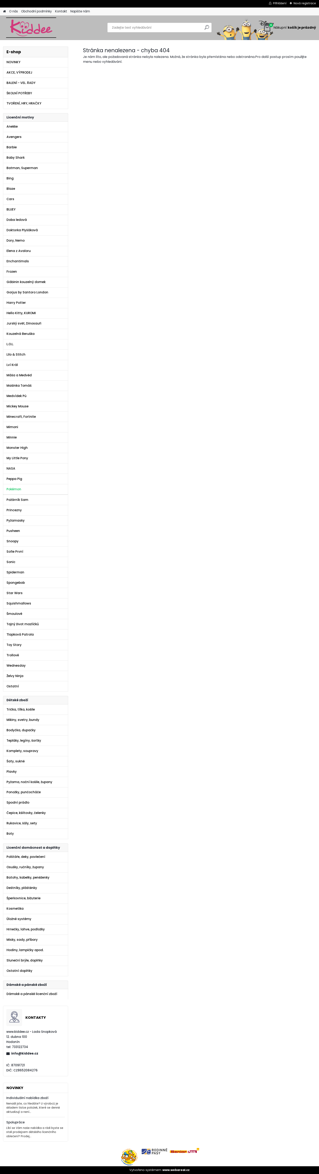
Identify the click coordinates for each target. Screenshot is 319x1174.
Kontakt (61, 11)
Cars (10, 199)
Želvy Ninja (15, 676)
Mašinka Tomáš (19, 385)
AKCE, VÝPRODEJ (19, 72)
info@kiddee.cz (24, 1053)
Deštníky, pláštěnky (22, 888)
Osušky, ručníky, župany (25, 867)
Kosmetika (15, 908)
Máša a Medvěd (19, 375)
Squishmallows (19, 603)
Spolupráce (15, 1122)
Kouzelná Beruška (21, 334)
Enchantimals (18, 261)
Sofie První (15, 551)
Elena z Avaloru (19, 251)
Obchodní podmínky (36, 11)
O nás (13, 11)
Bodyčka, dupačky (21, 730)
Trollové (13, 655)
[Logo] (31, 27)
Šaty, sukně (16, 761)
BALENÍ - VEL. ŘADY (21, 83)
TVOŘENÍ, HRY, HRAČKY (24, 103)
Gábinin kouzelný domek (26, 282)
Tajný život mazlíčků (23, 624)
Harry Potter (16, 303)
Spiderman (15, 572)
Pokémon (14, 489)
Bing (10, 178)
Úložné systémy (19, 919)
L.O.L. (10, 344)
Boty (10, 833)
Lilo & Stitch (16, 354)
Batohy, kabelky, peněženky (28, 877)
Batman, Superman (22, 168)
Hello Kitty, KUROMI (21, 313)
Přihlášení (279, 3)
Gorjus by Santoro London (27, 292)
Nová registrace (305, 3)
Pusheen (13, 531)
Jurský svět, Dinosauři (24, 323)
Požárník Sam (17, 500)
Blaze (11, 189)
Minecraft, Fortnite (21, 416)
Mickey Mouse (17, 406)
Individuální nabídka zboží (27, 1098)
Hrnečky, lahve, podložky (26, 929)
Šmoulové (14, 614)
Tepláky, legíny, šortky (24, 740)
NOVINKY (13, 62)
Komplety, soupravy (22, 751)
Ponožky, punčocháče (24, 792)
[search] (206, 29)
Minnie (12, 437)
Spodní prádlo (18, 802)
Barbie (12, 147)
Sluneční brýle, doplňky (25, 960)
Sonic (11, 562)
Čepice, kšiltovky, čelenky (26, 813)
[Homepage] (4, 11)
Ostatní (13, 686)
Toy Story (14, 645)
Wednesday (16, 665)
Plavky (12, 771)
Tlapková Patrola (20, 634)
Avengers (14, 137)
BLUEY (11, 209)
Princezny (14, 510)
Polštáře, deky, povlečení (26, 857)
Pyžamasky (16, 520)
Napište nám (80, 11)
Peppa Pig (14, 479)
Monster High (17, 448)
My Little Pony (17, 458)
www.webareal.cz (176, 1170)
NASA (11, 468)
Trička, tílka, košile (21, 709)
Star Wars (15, 593)
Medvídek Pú (16, 396)
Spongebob (16, 582)
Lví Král (12, 365)
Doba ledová (17, 220)
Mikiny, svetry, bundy (23, 720)
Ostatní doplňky (19, 971)
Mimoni (12, 427)
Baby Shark (16, 157)
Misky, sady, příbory (22, 939)
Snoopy (13, 541)
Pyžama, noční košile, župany (29, 782)
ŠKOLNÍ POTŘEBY (19, 93)
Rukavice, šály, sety (22, 823)
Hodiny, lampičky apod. (25, 950)
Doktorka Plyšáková (22, 230)
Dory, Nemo (16, 240)
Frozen (12, 271)
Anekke (12, 126)
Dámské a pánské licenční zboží (32, 994)
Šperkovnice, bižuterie (23, 898)
